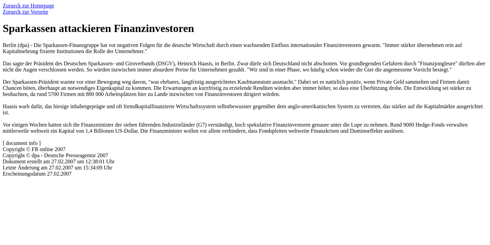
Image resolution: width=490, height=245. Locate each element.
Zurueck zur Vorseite (25, 12)
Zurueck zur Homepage (28, 6)
